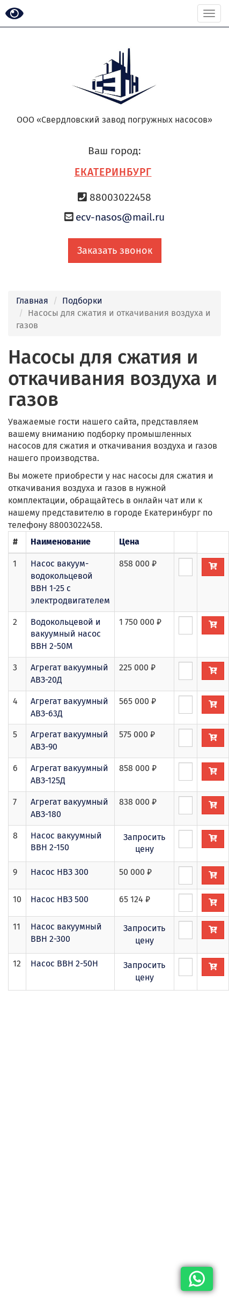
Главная (32, 301)
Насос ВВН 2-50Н (64, 963)
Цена (129, 541)
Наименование (61, 541)
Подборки (82, 301)
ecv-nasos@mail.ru (120, 217)
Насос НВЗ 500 (59, 899)
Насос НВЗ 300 (59, 872)
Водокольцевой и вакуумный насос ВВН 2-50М (66, 634)
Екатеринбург (113, 172)
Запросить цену (144, 843)
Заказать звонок (114, 250)
